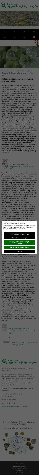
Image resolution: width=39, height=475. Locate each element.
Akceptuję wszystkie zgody (19, 247)
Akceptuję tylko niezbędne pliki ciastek (19, 242)
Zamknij (19, 251)
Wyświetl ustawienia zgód (19, 238)
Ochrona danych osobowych (19, 234)
